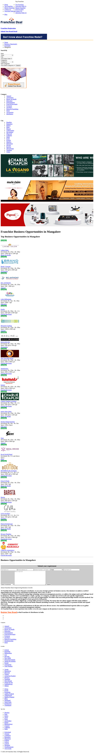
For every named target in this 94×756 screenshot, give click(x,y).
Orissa (6, 691)
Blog (5, 14)
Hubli (8, 137)
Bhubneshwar (8, 727)
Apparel (8, 96)
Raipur (6, 725)
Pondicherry (8, 706)
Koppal (8, 140)
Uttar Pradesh (8, 669)
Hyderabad (7, 735)
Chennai (6, 736)
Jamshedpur (7, 723)
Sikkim (6, 688)
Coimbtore (7, 738)
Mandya (8, 142)
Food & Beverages (11, 104)
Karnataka (7, 45)
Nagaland (7, 682)
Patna (6, 722)
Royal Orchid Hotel (6, 454)
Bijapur (8, 129)
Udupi (8, 152)
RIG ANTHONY (6, 283)
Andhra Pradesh (9, 696)
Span (2, 438)
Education (9, 101)
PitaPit (3, 309)
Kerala (6, 693)
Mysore (8, 145)
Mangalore (9, 143)
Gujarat (6, 652)
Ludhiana (7, 730)
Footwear (9, 106)
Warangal (7, 748)
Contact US (18, 11)
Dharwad (9, 134)
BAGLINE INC (5, 342)
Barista (3, 497)
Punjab (6, 665)
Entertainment (10, 102)
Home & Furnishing (12, 109)
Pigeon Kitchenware (7, 524)
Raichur (8, 147)
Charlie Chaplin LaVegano (8, 401)
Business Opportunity (10, 44)
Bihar (6, 701)
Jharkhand (7, 703)
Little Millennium (6, 299)
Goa (5, 657)
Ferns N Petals (5, 481)
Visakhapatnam (8, 749)
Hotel (8, 110)
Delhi (6, 732)
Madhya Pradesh (9, 700)
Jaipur (6, 720)
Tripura (6, 677)
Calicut (6, 745)
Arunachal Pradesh (10, 678)
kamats (3, 385)
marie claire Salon (6, 411)
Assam (6, 672)
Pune (5, 717)
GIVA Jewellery (5, 513)
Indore (6, 718)
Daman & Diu (8, 685)
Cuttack (6, 746)
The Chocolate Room (7, 358)
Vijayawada (7, 751)
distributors (9, 114)
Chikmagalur (10, 130)
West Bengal (8, 683)
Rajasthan (7, 654)
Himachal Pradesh (9, 662)
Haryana (6, 659)
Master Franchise (20, 8)
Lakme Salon (5, 250)
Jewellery (9, 107)
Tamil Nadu (7, 705)
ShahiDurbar (4, 368)
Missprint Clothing (6, 326)
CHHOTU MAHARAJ (7, 550)
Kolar (8, 139)
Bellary (8, 125)
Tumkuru (9, 150)
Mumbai (6, 715)
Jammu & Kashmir (10, 664)
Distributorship (8, 643)
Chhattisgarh (8, 698)
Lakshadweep (8, 687)
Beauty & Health (11, 99)
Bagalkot (9, 122)
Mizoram (7, 675)
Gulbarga (9, 135)
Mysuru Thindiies (6, 534)
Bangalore (9, 124)
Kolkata (6, 743)
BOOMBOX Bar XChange (9, 471)
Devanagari (9, 132)
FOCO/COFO (19, 9)
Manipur (6, 680)
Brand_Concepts (6, 266)
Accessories (9, 112)
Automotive (9, 97)
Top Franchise (19, 4)
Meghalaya (7, 674)
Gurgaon (7, 728)
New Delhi (7, 661)
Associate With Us (20, 6)
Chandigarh (7, 708)
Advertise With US (21, 13)
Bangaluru (7, 740)
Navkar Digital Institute (8, 422)
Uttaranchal (7, 667)
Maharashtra (8, 656)
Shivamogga (10, 148)
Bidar (8, 127)
